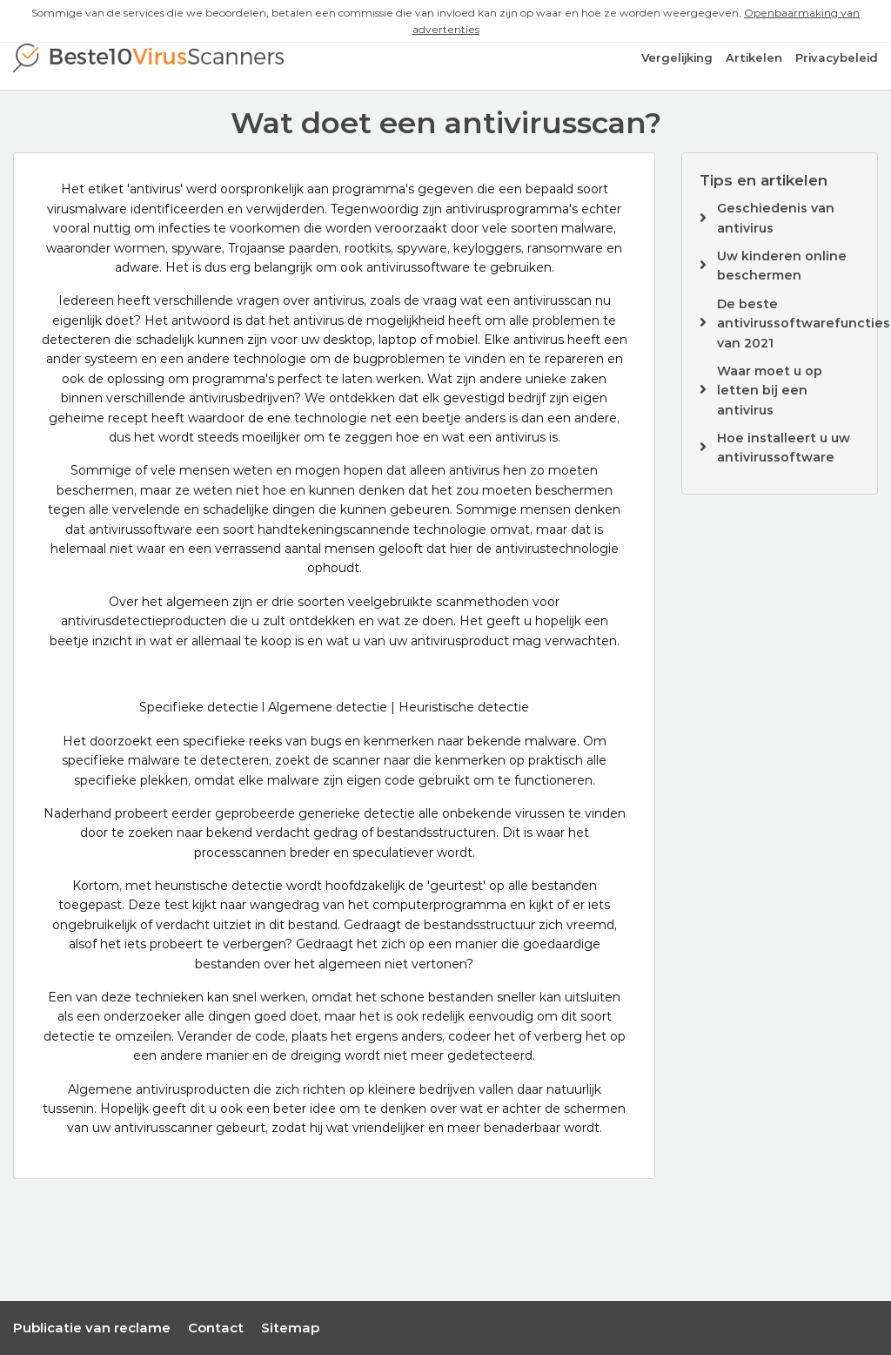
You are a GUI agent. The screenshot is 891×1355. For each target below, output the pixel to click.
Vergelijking (677, 57)
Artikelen (754, 57)
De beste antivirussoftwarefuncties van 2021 (803, 323)
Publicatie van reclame (92, 1327)
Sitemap (290, 1327)
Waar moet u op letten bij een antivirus (769, 390)
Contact (216, 1327)
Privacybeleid (836, 57)
